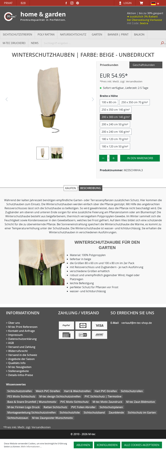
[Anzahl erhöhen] (113, 158)
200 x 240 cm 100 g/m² (116, 132)
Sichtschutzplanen (111, 407)
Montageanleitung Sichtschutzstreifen (31, 412)
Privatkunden (109, 65)
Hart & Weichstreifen (77, 391)
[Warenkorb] (142, 3)
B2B (23, 3)
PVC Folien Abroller (83, 407)
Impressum (15, 335)
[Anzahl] (108, 158)
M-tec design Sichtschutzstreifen (60, 396)
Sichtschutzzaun (17, 418)
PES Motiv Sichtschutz (21, 396)
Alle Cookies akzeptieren (141, 445)
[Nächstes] (92, 100)
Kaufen (70, 188)
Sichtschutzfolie (70, 412)
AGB (11, 343)
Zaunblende (116, 412)
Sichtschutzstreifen (19, 391)
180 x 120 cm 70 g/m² (115, 139)
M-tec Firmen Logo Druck (23, 407)
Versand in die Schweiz (22, 355)
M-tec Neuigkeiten (19, 367)
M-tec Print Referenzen (22, 327)
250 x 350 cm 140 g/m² (116, 109)
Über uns (14, 323)
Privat (8, 3)
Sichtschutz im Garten (142, 412)
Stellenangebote (18, 371)
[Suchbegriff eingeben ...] (99, 43)
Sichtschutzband (94, 412)
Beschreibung (90, 188)
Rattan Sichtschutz (55, 407)
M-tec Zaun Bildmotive (140, 402)
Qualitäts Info (17, 363)
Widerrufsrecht (18, 351)
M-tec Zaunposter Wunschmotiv (52, 418)
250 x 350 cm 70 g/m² (134, 102)
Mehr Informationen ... (31, 446)
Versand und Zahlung (21, 347)
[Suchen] (162, 43)
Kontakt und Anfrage (21, 331)
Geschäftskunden (144, 65)
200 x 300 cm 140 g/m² (116, 117)
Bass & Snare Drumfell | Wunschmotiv (31, 402)
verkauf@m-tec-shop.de (136, 323)
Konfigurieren (107, 445)
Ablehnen (83, 445)
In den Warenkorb (140, 158)
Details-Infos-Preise (20, 375)
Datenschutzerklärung (22, 339)
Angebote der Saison (21, 359)
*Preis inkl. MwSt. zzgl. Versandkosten (121, 81)
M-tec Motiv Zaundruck (107, 402)
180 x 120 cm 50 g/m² (115, 146)
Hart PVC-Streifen (106, 391)
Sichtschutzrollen (132, 391)
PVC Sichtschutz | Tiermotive (103, 396)
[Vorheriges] (6, 100)
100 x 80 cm (109, 102)
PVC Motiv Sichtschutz (74, 402)
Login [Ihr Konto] (128, 3)
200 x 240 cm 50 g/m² (115, 124)
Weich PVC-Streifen (48, 391)
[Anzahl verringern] (103, 158)
